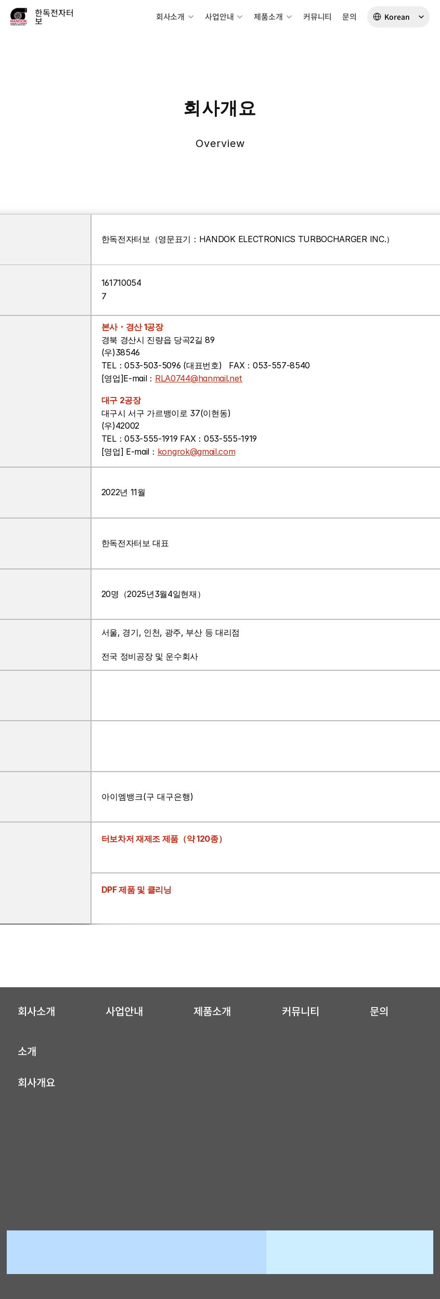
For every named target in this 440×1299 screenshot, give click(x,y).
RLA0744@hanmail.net (198, 378)
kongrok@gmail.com (197, 451)
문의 (349, 16)
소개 (27, 1050)
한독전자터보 (54, 16)
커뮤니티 (317, 16)
